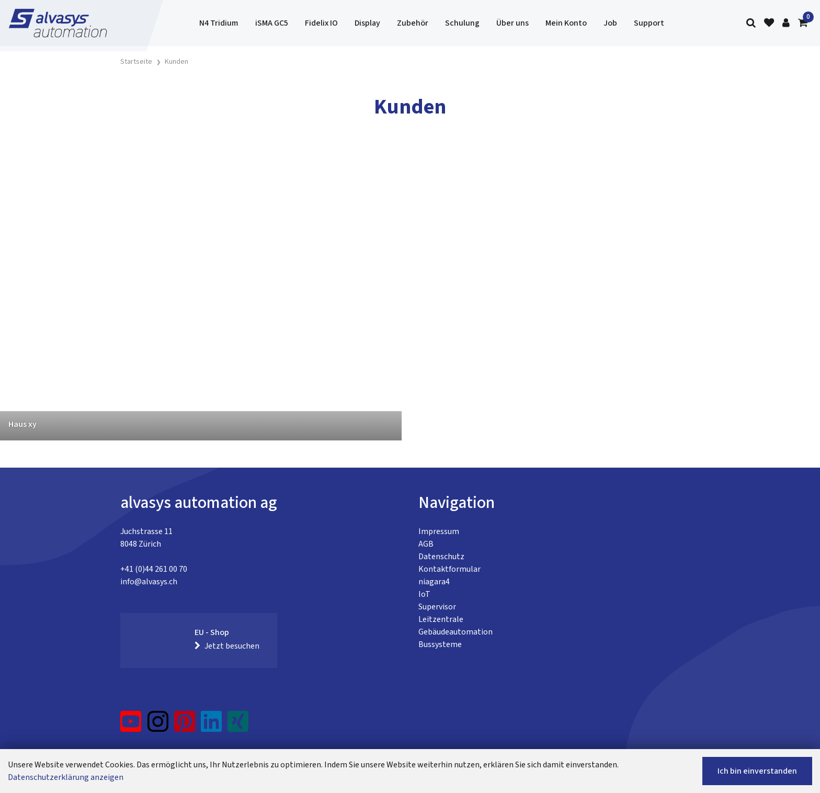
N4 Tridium (218, 23)
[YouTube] (131, 725)
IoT (424, 594)
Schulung (462, 23)
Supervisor (437, 607)
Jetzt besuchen (227, 646)
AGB (426, 544)
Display (367, 23)
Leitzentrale (440, 619)
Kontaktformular (449, 569)
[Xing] (238, 725)
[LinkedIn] (211, 725)
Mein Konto (566, 23)
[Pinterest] (185, 725)
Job (610, 23)
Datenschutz (441, 556)
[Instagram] (158, 725)
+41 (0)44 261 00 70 (153, 569)
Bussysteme (440, 644)
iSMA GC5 (271, 23)
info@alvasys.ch (148, 581)
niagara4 (434, 581)
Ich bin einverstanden (757, 771)
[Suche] (751, 23)
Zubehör (412, 23)
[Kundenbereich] (786, 23)
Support (649, 23)
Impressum (438, 531)
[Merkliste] (769, 23)
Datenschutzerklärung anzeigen (65, 777)
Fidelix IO (321, 23)
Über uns (512, 23)
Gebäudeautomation (455, 632)
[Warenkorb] (803, 23)
